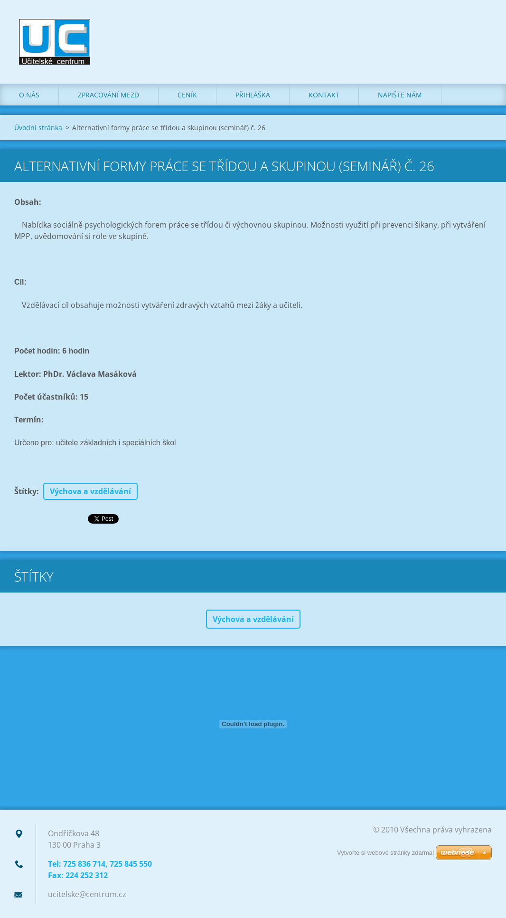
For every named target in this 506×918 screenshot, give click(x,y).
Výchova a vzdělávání (90, 491)
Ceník (187, 94)
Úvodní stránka (38, 127)
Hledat (481, 27)
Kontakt (324, 94)
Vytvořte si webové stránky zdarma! (385, 852)
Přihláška (252, 94)
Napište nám (400, 94)
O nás (29, 94)
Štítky (25, 491)
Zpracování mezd (108, 94)
